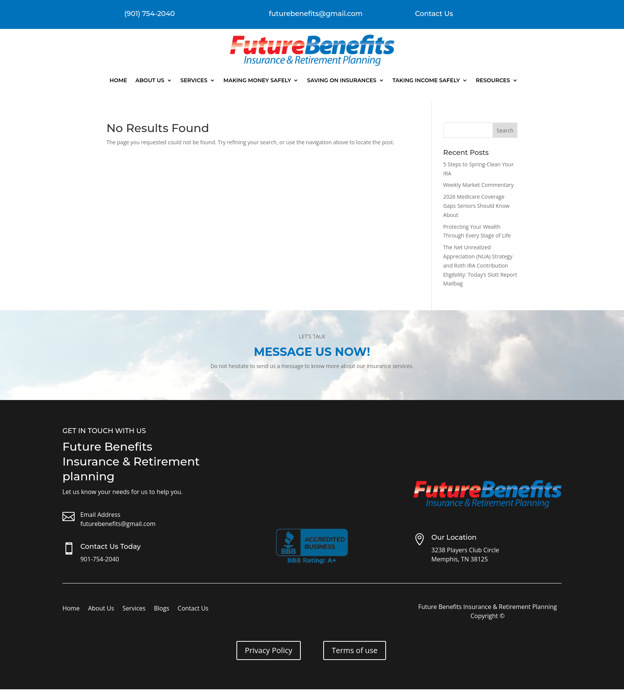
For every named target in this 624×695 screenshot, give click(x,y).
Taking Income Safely (426, 80)
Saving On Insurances (341, 80)
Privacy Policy (268, 650)
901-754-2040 (99, 559)
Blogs (161, 609)
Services (193, 80)
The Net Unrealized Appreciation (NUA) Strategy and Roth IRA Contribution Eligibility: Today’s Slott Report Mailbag (480, 265)
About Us (150, 80)
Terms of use (355, 650)
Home (118, 80)
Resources (493, 80)
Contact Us (434, 14)
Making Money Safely (257, 80)
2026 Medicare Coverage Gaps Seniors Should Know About (476, 205)
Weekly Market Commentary (478, 184)
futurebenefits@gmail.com (118, 524)
